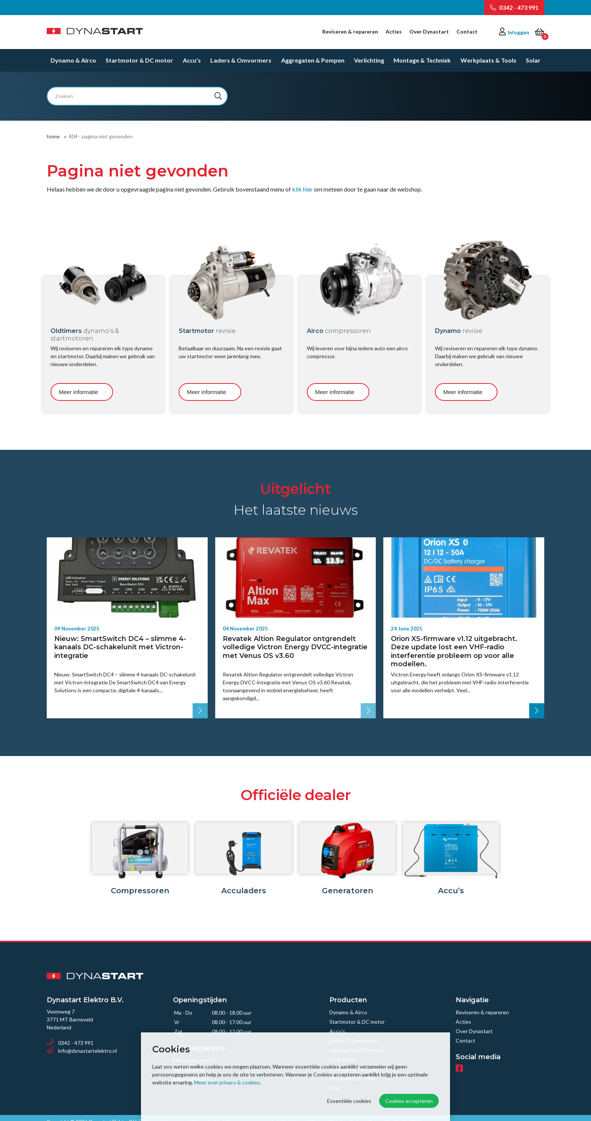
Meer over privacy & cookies (227, 1082)
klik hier (302, 189)
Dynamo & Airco (73, 60)
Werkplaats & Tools (488, 60)
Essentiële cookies (349, 1101)
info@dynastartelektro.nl (82, 1043)
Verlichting (369, 60)
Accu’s (192, 60)
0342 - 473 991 (514, 7)
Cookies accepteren (409, 1101)
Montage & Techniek (422, 60)
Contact (467, 31)
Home (53, 136)
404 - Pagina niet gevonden (101, 136)
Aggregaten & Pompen (312, 60)
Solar (533, 60)
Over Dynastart (429, 31)
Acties (394, 31)
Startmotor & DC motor (139, 60)
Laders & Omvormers (240, 60)
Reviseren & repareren (350, 31)
